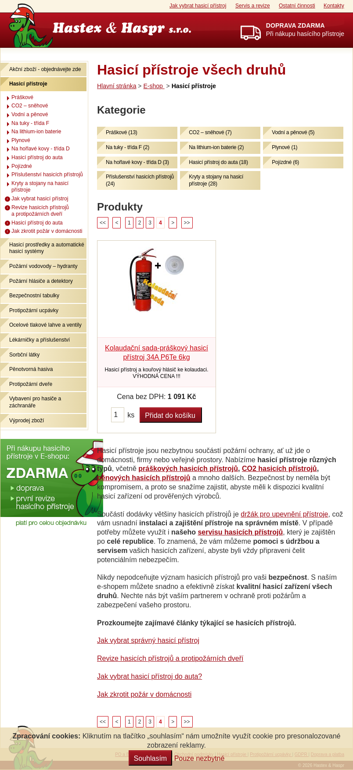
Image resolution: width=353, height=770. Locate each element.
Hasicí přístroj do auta (37, 157)
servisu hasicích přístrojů (240, 532)
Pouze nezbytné (199, 758)
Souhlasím (150, 758)
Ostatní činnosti (297, 6)
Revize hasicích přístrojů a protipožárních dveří (170, 658)
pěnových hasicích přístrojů (144, 477)
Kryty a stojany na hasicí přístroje (39, 186)
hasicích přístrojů (209, 468)
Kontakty (334, 6)
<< (103, 223)
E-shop (153, 85)
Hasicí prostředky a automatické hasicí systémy (46, 248)
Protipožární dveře (30, 384)
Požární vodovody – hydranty (43, 266)
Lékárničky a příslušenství (39, 340)
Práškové (22, 97)
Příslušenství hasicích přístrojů (47, 174)
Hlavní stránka (116, 85)
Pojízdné (21, 166)
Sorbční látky (24, 355)
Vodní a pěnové (29, 114)
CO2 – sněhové (29, 106)
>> (187, 223)
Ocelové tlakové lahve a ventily (45, 325)
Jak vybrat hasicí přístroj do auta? (149, 676)
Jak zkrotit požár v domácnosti (144, 694)
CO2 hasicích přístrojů (279, 468)
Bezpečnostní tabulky (34, 295)
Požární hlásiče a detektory (41, 281)
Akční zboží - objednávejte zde (45, 69)
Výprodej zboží (26, 420)
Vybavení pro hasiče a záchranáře (35, 402)
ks (130, 415)
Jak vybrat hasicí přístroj (197, 6)
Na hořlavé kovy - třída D (40, 149)
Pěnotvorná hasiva (31, 369)
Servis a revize (252, 6)
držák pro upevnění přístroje (284, 514)
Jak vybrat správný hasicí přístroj (148, 640)
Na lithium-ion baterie (36, 131)
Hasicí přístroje (28, 84)
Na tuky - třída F (30, 123)
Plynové (20, 140)
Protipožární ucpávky (33, 310)
